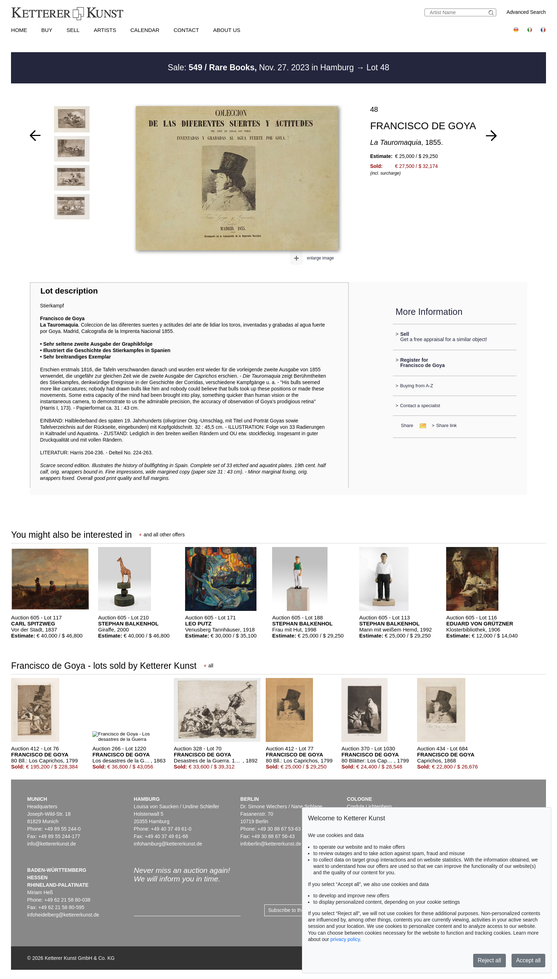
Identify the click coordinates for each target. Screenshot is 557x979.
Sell (73, 30)
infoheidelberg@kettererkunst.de (63, 915)
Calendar (144, 30)
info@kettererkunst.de (51, 844)
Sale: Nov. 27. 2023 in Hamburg (262, 67)
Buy (46, 30)
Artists (105, 30)
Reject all (489, 960)
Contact (186, 30)
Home (19, 30)
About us (226, 30)
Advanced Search (526, 12)
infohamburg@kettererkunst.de (168, 844)
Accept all (528, 960)
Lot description (69, 290)
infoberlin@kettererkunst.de (270, 844)
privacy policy (345, 939)
